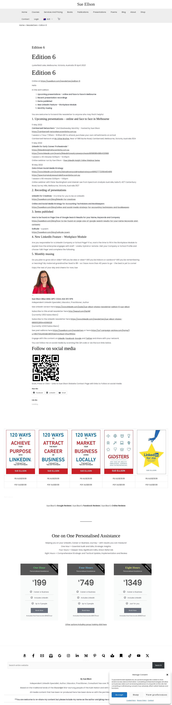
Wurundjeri (59, 688)
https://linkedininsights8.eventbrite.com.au (51, 150)
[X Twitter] (147, 656)
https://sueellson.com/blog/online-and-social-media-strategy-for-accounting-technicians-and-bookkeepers (83, 207)
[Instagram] (68, 656)
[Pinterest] (95, 656)
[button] (167, 675)
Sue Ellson (86, 4)
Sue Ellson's (58, 505)
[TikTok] (130, 656)
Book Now (39, 610)
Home (24, 12)
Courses (34, 12)
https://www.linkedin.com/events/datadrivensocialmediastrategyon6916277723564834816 (74, 171)
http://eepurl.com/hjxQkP (80, 311)
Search (86, 660)
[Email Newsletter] (51, 656)
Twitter (90, 338)
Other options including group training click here (86, 624)
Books (66, 12)
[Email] (42, 656)
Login (23, 19)
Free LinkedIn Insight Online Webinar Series (83, 160)
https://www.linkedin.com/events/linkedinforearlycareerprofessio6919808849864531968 (72, 153)
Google (79, 338)
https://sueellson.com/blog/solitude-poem (52, 232)
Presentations (94, 12)
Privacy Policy (142, 700)
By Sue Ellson (86, 679)
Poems (108, 12)
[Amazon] (24, 656)
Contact (151, 700)
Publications (78, 12)
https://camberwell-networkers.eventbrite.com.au (55, 131)
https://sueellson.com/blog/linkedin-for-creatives (55, 199)
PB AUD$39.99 (20, 478)
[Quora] (103, 656)
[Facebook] (33, 656)
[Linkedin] (77, 656)
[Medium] (86, 656)
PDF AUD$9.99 (20, 484)
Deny (136, 695)
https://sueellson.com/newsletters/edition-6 (61, 81)
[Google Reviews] (59, 656)
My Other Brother (62, 138)
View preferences (156, 695)
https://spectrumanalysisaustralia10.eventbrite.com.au (57, 175)
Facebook (70, 338)
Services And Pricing (51, 12)
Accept (119, 695)
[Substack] (121, 656)
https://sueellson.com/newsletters (69, 330)
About (125, 12)
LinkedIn (61, 338)
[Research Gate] (112, 656)
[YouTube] (138, 656)
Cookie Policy (131, 700)
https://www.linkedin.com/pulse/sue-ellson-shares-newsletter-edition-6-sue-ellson (94, 306)
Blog (117, 12)
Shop (134, 12)
